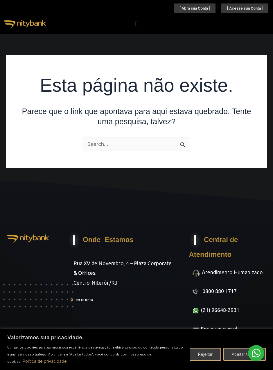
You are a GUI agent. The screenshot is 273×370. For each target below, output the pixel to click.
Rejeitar (205, 354)
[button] (136, 23)
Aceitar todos (244, 354)
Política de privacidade (45, 361)
